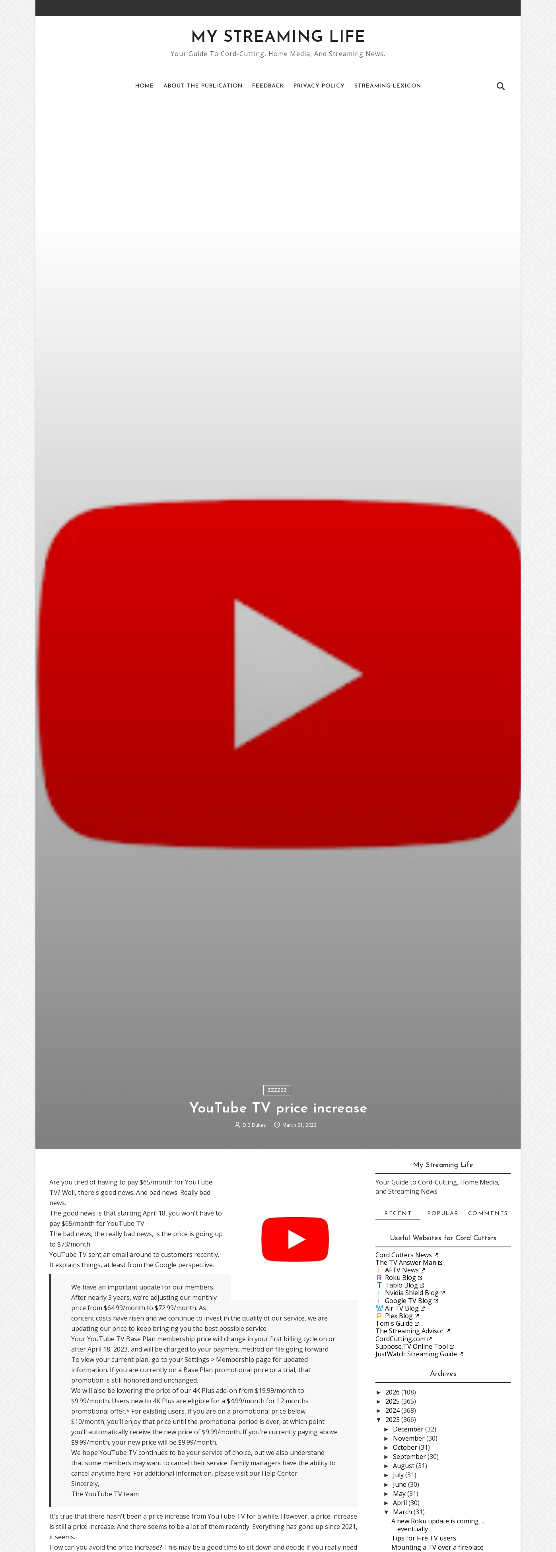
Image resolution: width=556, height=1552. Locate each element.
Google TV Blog (408, 1300)
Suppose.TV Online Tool (411, 1346)
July (399, 1474)
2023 (393, 1419)
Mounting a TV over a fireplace (437, 1547)
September (410, 1456)
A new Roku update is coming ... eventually (437, 1525)
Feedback (268, 86)
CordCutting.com (400, 1338)
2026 (393, 1392)
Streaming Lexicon (387, 86)
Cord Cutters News (403, 1255)
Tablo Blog (401, 1285)
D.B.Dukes (254, 1125)
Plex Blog (399, 1315)
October (406, 1447)
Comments (488, 1214)
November (409, 1438)
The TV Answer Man (405, 1262)
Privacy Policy (319, 86)
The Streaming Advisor (409, 1330)
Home (144, 86)
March (403, 1511)
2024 (393, 1410)
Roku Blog (400, 1277)
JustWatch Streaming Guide (416, 1354)
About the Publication (203, 86)
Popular (443, 1214)
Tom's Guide (394, 1323)
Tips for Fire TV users (423, 1538)
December (409, 1429)
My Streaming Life (278, 38)
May (400, 1493)
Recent (398, 1214)
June (400, 1484)
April (400, 1502)
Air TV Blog (402, 1308)
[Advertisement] (278, 158)
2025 (393, 1401)
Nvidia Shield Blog (412, 1292)
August (404, 1465)
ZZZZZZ (277, 1090)
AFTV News (402, 1270)
